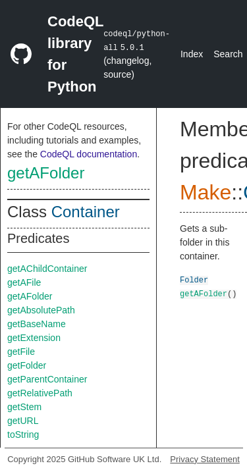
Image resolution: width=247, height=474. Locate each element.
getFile (21, 351)
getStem (24, 407)
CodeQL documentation (88, 154)
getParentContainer (47, 379)
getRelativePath (39, 393)
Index (191, 54)
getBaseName (36, 324)
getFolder (26, 365)
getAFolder (45, 173)
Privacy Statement (205, 459)
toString (23, 434)
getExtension (34, 337)
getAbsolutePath (41, 310)
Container (85, 212)
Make (205, 192)
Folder (194, 279)
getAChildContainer (47, 268)
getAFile (24, 282)
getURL (22, 420)
